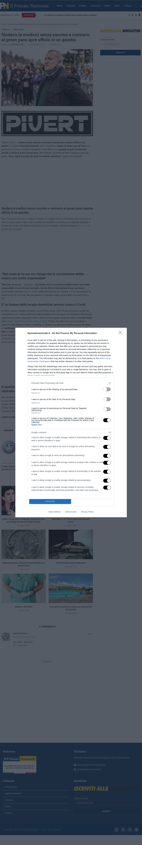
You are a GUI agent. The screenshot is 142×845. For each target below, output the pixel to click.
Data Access (70, 512)
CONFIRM (50, 501)
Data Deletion (54, 512)
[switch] (107, 389)
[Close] (121, 333)
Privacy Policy (87, 512)
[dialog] (71, 422)
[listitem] (71, 382)
